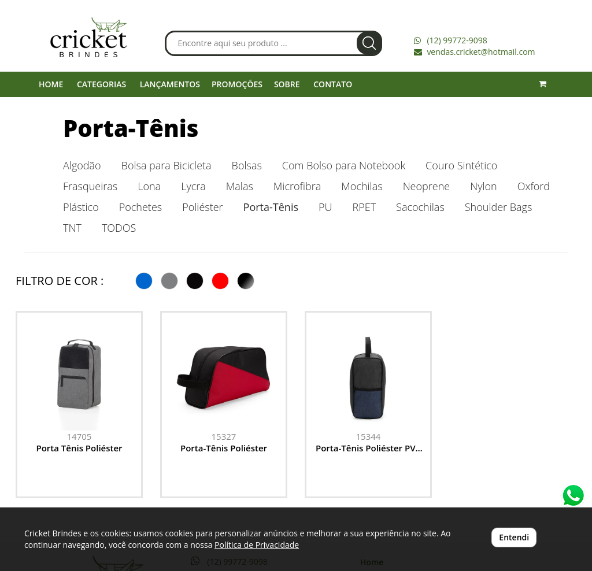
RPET (364, 207)
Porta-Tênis (130, 128)
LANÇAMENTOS (170, 84)
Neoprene (426, 186)
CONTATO (332, 84)
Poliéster (202, 207)
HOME (51, 84)
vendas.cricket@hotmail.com (481, 51)
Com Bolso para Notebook (343, 165)
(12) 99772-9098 (457, 40)
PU (325, 207)
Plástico (81, 207)
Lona (149, 186)
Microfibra (297, 186)
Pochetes (140, 207)
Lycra (193, 186)
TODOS (119, 228)
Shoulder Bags (498, 207)
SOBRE (287, 84)
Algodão (82, 165)
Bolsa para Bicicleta (166, 165)
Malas (239, 186)
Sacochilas (420, 207)
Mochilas (361, 186)
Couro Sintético (461, 165)
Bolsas (247, 165)
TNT (72, 228)
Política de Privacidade (256, 544)
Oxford (533, 186)
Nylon (483, 186)
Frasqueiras (90, 186)
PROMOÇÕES (237, 84)
